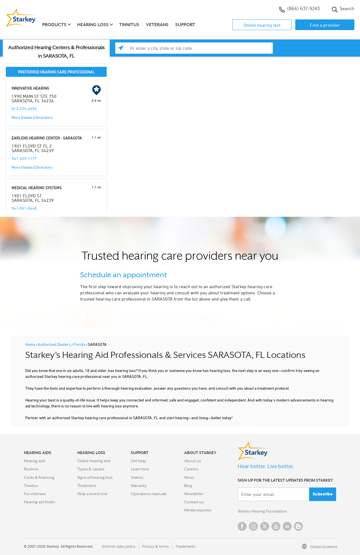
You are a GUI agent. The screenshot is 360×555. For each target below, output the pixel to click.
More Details (22, 117)
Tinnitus (129, 24)
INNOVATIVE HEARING (30, 88)
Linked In (287, 526)
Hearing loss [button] (93, 24)
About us (192, 461)
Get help (138, 461)
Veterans (157, 24)
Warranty (139, 485)
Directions (44, 117)
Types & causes (90, 469)
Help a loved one (92, 493)
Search (343, 9)
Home (30, 344)
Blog (188, 485)
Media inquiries (197, 510)
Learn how (140, 469)
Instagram (253, 526)
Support (185, 24)
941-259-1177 (24, 158)
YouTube (275, 526)
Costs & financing (39, 477)
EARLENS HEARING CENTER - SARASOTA (47, 138)
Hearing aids (35, 461)
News (189, 477)
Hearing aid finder (39, 502)
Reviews (31, 469)
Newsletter (194, 493)
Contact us (194, 502)
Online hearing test (262, 25)
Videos (137, 477)
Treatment (86, 485)
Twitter (264, 526)
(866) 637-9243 (299, 9)
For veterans (35, 493)
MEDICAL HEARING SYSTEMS (37, 187)
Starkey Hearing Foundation (262, 511)
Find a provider (325, 25)
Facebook (242, 526)
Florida (79, 344)
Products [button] (54, 24)
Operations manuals (148, 493)
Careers (191, 469)
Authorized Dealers (54, 344)
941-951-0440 (24, 208)
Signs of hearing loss (94, 477)
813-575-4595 (24, 108)
